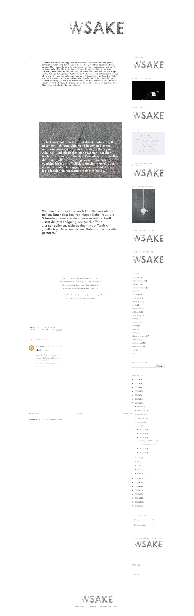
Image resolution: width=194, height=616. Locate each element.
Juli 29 (142, 429)
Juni (139, 457)
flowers (135, 294)
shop (134, 332)
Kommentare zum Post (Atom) (51, 419)
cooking (135, 284)
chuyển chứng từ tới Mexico (47, 358)
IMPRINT (136, 574)
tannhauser (136, 339)
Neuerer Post (34, 413)
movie (134, 305)
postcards (135, 322)
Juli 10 (142, 437)
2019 (137, 395)
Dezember (141, 406)
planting (135, 319)
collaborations (137, 281)
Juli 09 (142, 449)
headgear (135, 298)
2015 (137, 482)
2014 (137, 486)
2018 (137, 399)
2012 (137, 494)
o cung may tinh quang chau (47, 363)
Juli (139, 426)
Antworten (40, 366)
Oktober (140, 414)
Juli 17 (142, 433)
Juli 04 (142, 452)
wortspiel (135, 350)
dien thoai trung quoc (44, 360)
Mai (139, 461)
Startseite (80, 413)
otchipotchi (136, 312)
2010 (137, 502)
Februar (140, 473)
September (141, 418)
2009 (137, 506)
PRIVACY (136, 565)
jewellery (135, 301)
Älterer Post (127, 413)
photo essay (136, 315)
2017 (137, 403)
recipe (134, 329)
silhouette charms (139, 336)
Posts (137, 520)
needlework (136, 308)
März (139, 469)
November (141, 410)
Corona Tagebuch (139, 288)
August (140, 422)
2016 (137, 478)
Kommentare (140, 525)
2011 (137, 498)
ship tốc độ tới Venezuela (46, 355)
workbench (136, 346)
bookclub (41, 327)
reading (52, 327)
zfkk (133, 353)
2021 (137, 387)
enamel (135, 291)
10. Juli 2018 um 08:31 (54, 346)
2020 (137, 391)
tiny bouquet (137, 343)
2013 (137, 490)
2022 (137, 383)
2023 (137, 379)
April (139, 465)
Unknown (40, 346)
